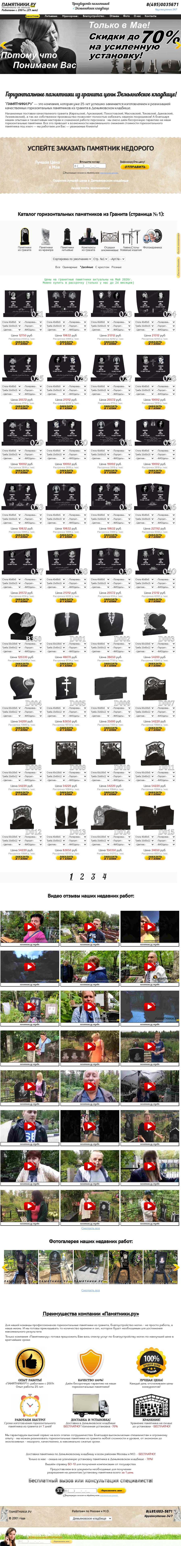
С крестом (102, 267)
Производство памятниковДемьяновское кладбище (90, 6)
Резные (117, 267)
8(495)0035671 (162, 5)
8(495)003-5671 (159, 1512)
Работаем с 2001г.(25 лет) (20, 10)
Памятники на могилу (16, 7)
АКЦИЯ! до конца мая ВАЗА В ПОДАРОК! (45, 1537)
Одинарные (70, 267)
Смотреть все (91, 1229)
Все (57, 267)
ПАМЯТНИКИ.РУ (19, 5)
